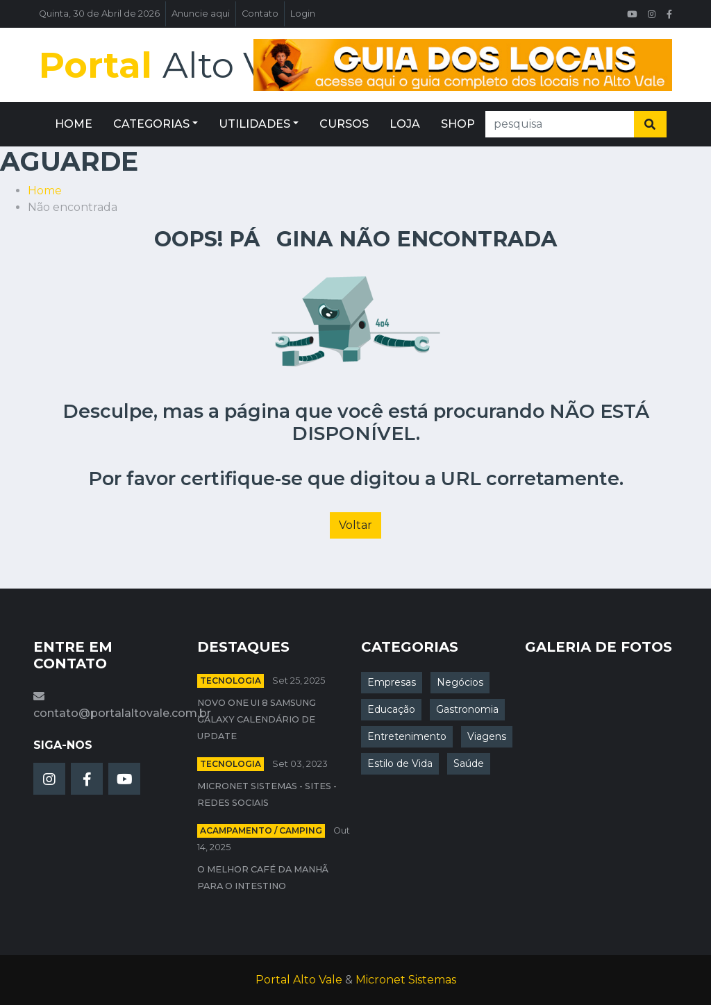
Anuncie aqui (201, 13)
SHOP (458, 123)
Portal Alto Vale (299, 979)
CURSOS (344, 123)
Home (45, 190)
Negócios (460, 682)
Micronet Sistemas (406, 979)
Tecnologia (230, 680)
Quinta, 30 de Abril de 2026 (99, 13)
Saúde (468, 763)
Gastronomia (467, 709)
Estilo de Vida (400, 763)
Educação (391, 709)
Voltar (355, 525)
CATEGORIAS (151, 123)
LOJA (405, 123)
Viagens (486, 736)
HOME (73, 123)
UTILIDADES (254, 123)
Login (302, 13)
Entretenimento (406, 736)
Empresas (391, 682)
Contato (260, 13)
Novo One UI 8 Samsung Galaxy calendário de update (256, 719)
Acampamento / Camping (261, 830)
